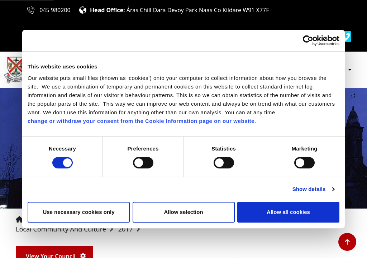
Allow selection (183, 212)
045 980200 (55, 10)
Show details (309, 189)
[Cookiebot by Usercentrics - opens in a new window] (308, 40)
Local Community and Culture (61, 229)
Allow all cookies (288, 212)
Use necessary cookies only (78, 212)
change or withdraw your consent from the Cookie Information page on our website (141, 121)
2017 (125, 229)
